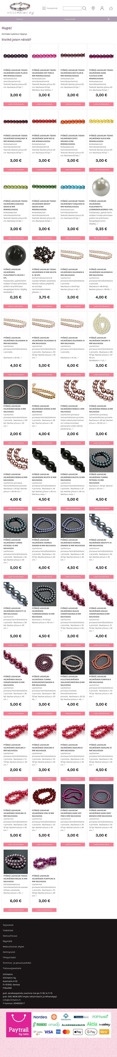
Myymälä (7, 941)
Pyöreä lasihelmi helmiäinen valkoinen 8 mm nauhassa (101, 272)
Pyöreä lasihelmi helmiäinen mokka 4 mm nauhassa (72, 409)
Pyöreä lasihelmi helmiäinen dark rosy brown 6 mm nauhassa (100, 813)
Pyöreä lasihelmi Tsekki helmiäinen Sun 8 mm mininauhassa (101, 138)
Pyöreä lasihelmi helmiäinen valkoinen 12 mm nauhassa (44, 340)
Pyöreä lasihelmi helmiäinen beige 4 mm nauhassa (14, 409)
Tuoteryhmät (70, 19)
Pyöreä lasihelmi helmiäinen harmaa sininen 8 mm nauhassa (44, 543)
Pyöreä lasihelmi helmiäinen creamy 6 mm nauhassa (99, 340)
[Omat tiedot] (102, 8)
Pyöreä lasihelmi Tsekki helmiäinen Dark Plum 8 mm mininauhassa (15, 73)
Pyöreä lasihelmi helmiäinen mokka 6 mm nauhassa (101, 409)
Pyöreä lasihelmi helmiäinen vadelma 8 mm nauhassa (71, 748)
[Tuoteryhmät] (50, 8)
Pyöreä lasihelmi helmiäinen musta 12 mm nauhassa (73, 477)
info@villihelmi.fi (12, 1000)
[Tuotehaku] (72, 8)
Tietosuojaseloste (12, 968)
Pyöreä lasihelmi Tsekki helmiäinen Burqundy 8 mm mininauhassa (15, 138)
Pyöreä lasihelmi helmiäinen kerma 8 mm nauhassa (44, 409)
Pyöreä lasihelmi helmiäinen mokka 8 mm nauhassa (15, 477)
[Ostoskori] (111, 8)
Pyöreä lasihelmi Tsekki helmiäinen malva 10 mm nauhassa (15, 879)
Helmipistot (9, 952)
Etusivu (20, 19)
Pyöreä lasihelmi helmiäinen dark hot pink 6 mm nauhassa (71, 813)
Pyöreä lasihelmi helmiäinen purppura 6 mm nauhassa (43, 879)
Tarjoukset (8, 925)
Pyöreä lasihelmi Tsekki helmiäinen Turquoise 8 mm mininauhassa (73, 204)
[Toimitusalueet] (93, 8)
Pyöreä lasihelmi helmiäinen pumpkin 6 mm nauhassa (100, 679)
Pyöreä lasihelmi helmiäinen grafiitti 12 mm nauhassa (14, 611)
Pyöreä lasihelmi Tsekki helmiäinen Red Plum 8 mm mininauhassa (73, 73)
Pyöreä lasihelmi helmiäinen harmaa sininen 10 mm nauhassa (73, 543)
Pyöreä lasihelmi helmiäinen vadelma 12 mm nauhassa (14, 813)
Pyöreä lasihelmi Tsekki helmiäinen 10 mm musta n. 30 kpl (44, 272)
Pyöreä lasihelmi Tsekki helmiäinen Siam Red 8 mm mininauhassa (44, 138)
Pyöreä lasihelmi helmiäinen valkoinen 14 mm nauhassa (73, 340)
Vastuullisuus (10, 936)
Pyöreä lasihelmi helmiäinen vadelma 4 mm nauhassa (14, 748)
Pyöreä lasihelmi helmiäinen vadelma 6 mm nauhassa (43, 748)
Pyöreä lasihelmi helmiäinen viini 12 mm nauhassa (43, 813)
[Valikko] (108, 19)
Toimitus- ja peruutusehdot (17, 963)
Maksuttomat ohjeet (13, 946)
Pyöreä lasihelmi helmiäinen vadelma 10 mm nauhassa (100, 748)
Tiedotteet (8, 930)
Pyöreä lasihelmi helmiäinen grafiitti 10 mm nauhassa (100, 543)
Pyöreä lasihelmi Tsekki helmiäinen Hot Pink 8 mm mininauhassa (44, 73)
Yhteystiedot (9, 957)
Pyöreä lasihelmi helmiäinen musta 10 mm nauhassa (44, 477)
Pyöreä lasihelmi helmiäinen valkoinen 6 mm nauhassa (72, 272)
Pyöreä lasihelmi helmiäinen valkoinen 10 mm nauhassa (15, 340)
